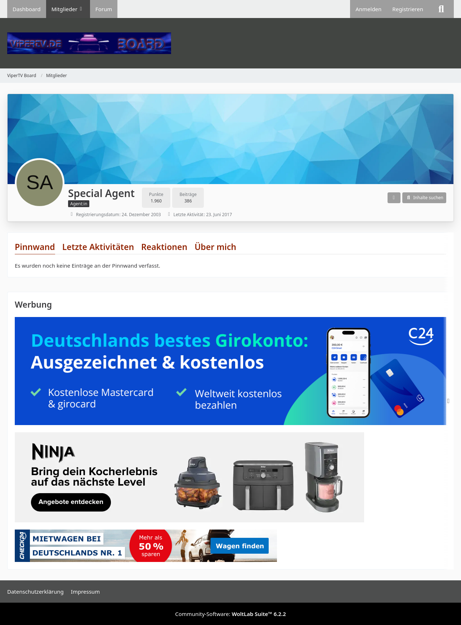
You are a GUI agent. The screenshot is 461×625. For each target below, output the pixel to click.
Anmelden (368, 9)
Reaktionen (164, 247)
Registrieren (407, 9)
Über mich (215, 247)
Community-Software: (230, 613)
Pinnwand (35, 247)
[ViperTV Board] (230, 43)
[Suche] (441, 9)
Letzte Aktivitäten (98, 247)
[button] (394, 197)
